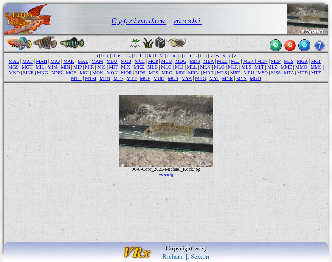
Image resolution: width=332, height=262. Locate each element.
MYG (200, 78)
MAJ (55, 61)
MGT (27, 67)
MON (112, 72)
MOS (140, 72)
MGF (316, 61)
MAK (68, 61)
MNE (28, 72)
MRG (166, 72)
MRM (194, 72)
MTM (90, 78)
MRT (235, 72)
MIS (101, 67)
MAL (83, 61)
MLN (205, 67)
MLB (152, 67)
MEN (262, 61)
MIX (125, 67)
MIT (113, 67)
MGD (255, 78)
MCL (140, 61)
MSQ (263, 72)
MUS (173, 78)
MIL (40, 67)
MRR (208, 72)
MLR (233, 67)
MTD (302, 72)
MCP (153, 61)
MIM (53, 67)
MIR (89, 67)
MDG (180, 61)
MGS (13, 67)
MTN (105, 78)
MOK (97, 72)
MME (286, 67)
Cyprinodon (139, 20)
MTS (118, 78)
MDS (195, 61)
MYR (227, 78)
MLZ (272, 67)
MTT (132, 78)
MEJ (235, 61)
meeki (188, 20)
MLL (192, 67)
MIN (65, 67)
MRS (222, 72)
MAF (27, 61)
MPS (153, 72)
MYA (187, 78)
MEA (208, 61)
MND (14, 72)
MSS (276, 72)
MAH (41, 61)
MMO (301, 67)
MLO (219, 67)
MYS (241, 78)
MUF (145, 78)
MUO (159, 78)
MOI (84, 72)
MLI (179, 67)
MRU (249, 72)
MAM (97, 61)
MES (288, 61)
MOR (126, 72)
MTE (316, 72)
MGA (302, 61)
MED (222, 61)
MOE (71, 72)
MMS (315, 67)
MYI (214, 78)
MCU (166, 61)
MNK (56, 72)
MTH (76, 78)
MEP (275, 61)
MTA (289, 72)
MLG (166, 67)
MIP (77, 67)
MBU (112, 61)
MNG (42, 72)
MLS (246, 67)
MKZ (138, 67)
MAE (14, 61)
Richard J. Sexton (185, 256)
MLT (259, 67)
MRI (180, 72)
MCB (126, 61)
